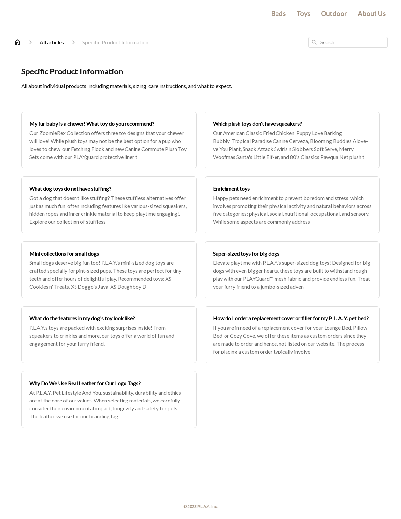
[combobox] (348, 42)
